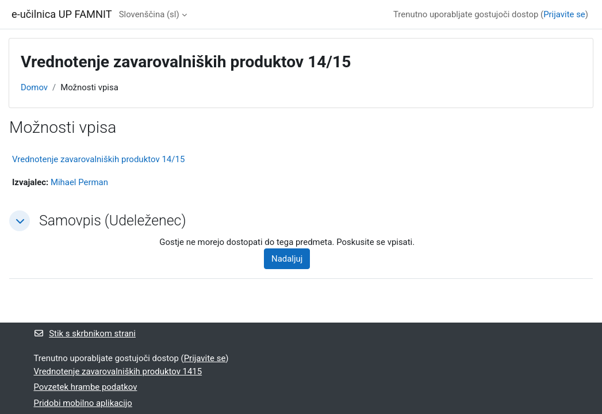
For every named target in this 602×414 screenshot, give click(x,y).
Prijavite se (564, 14)
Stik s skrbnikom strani (85, 333)
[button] (19, 220)
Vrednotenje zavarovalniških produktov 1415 (118, 371)
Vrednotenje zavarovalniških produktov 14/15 (98, 159)
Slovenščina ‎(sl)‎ (149, 14)
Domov (34, 87)
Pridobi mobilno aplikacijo (83, 403)
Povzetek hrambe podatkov (85, 387)
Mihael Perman (79, 182)
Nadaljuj (286, 259)
